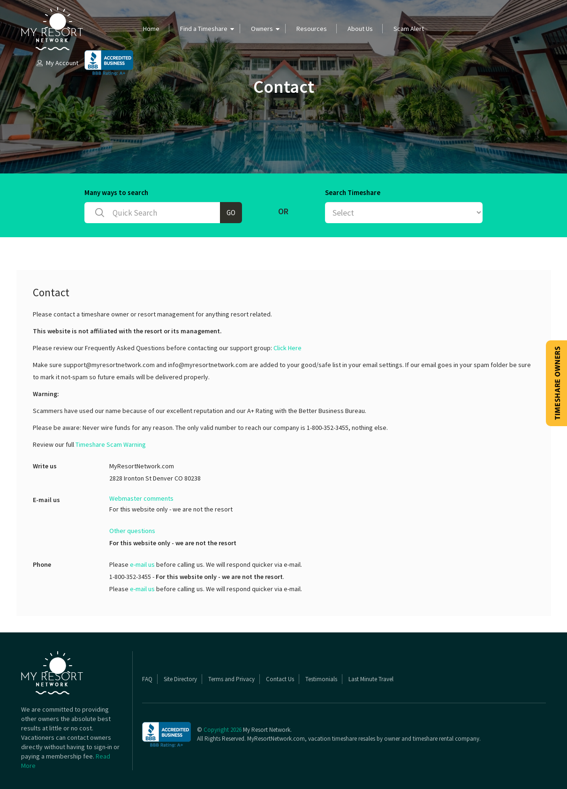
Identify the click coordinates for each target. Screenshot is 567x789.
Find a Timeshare (203, 28)
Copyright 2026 (223, 730)
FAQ (147, 679)
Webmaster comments (141, 498)
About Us (360, 28)
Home (151, 28)
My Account (56, 63)
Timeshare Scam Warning (111, 444)
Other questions (132, 530)
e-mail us (142, 564)
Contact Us (280, 679)
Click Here (287, 348)
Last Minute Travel (370, 679)
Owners (262, 28)
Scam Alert (408, 28)
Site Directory (180, 679)
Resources (311, 28)
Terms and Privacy (231, 679)
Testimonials (321, 679)
